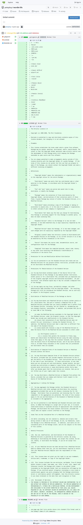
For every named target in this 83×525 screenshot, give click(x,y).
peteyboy (8, 7)
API (49, 523)
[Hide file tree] (3, 33)
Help (17, 2)
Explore (10, 2)
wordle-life (18, 7)
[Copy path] (38, 37)
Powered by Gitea (27, 521)
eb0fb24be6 (76, 26)
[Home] (3, 2)
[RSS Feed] (48, 7)
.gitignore (33, 37)
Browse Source (74, 17)
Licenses (43, 523)
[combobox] (71, 33)
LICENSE (32, 123)
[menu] (79, 33)
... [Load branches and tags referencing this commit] (4, 22)
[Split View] (75, 33)
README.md (31, 500)
